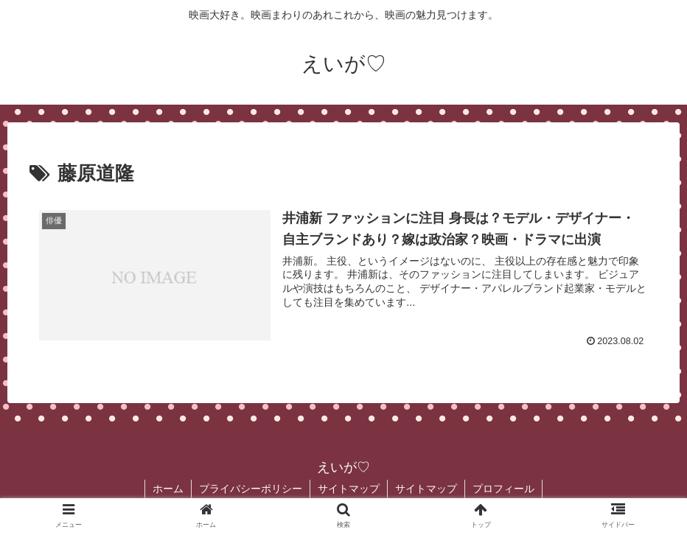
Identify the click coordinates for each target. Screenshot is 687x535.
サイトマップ (349, 488)
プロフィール (503, 488)
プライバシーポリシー (250, 488)
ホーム (168, 488)
